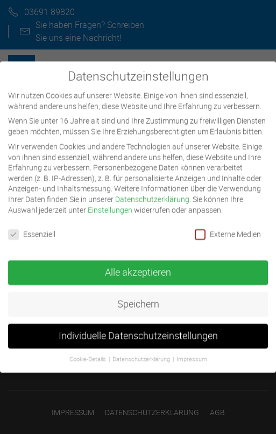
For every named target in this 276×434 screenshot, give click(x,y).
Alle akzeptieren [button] (138, 266)
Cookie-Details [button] (88, 353)
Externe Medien (228, 228)
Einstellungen (110, 203)
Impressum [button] (191, 353)
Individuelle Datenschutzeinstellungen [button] (138, 330)
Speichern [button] (138, 298)
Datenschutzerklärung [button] (142, 353)
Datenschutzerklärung (152, 193)
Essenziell (31, 228)
